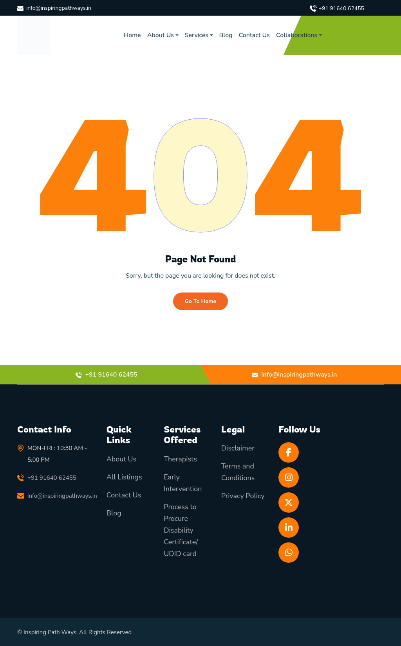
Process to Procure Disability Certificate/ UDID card (181, 530)
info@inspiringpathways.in (58, 8)
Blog (226, 35)
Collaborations (296, 35)
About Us (160, 35)
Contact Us (254, 35)
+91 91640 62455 (341, 8)
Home (132, 35)
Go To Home (200, 301)
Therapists (180, 459)
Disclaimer (238, 448)
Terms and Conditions (238, 472)
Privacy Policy (243, 496)
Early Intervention (183, 482)
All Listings (124, 477)
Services (196, 35)
